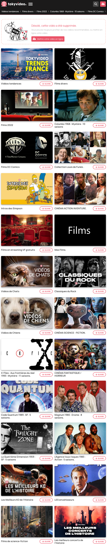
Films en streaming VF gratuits (18, 250)
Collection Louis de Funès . (69, 167)
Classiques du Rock (65, 291)
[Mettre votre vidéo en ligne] (103, 4)
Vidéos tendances (10, 11)
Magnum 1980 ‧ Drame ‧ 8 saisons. (68, 416)
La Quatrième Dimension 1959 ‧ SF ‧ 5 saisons (18, 458)
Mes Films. (60, 250)
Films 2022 (42, 11)
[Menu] (30, 4)
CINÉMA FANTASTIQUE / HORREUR (68, 374)
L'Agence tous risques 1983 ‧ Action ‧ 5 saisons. (70, 458)
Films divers (27, 11)
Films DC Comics (96, 11)
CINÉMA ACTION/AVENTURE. (71, 208)
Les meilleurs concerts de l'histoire (69, 541)
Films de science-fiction (14, 541)
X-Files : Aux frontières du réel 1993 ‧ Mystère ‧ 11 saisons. (17, 374)
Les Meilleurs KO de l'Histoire (17, 499)
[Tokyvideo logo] (13, 4)
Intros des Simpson (11, 208)
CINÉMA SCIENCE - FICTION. (70, 332)
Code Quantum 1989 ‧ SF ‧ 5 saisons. (16, 416)
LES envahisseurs (64, 499)
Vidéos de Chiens (10, 332)
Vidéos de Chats (10, 291)
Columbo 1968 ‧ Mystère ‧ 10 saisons (67, 11)
